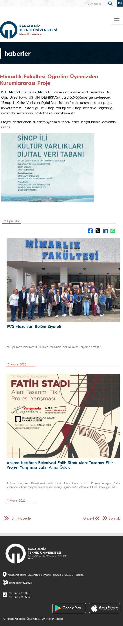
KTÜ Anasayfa (93, 3)
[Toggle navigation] (117, 20)
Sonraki (114, 518)
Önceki (88, 518)
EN (120, 3)
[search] (111, 3)
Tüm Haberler (21, 518)
